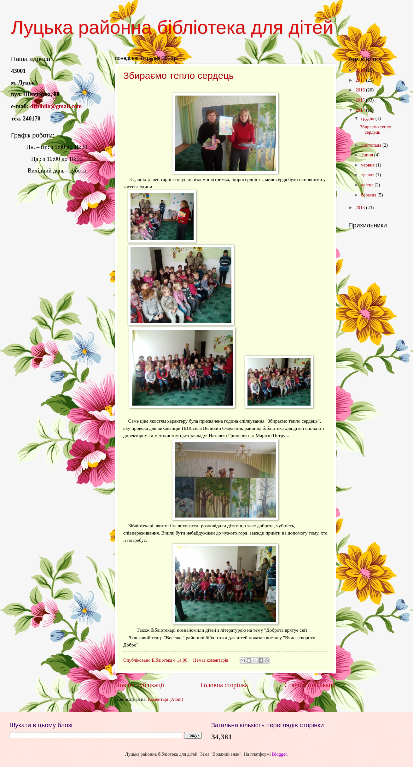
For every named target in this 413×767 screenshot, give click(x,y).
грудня (368, 118)
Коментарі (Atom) (165, 699)
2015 (361, 99)
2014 (361, 110)
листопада (371, 145)
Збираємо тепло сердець (178, 75)
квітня (368, 184)
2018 (361, 70)
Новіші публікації (139, 685)
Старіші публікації (310, 685)
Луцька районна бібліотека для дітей (172, 27)
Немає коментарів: (212, 660)
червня (368, 164)
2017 (361, 80)
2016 (361, 89)
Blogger (279, 754)
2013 (361, 207)
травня (368, 174)
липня (367, 154)
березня (369, 194)
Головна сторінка (224, 685)
